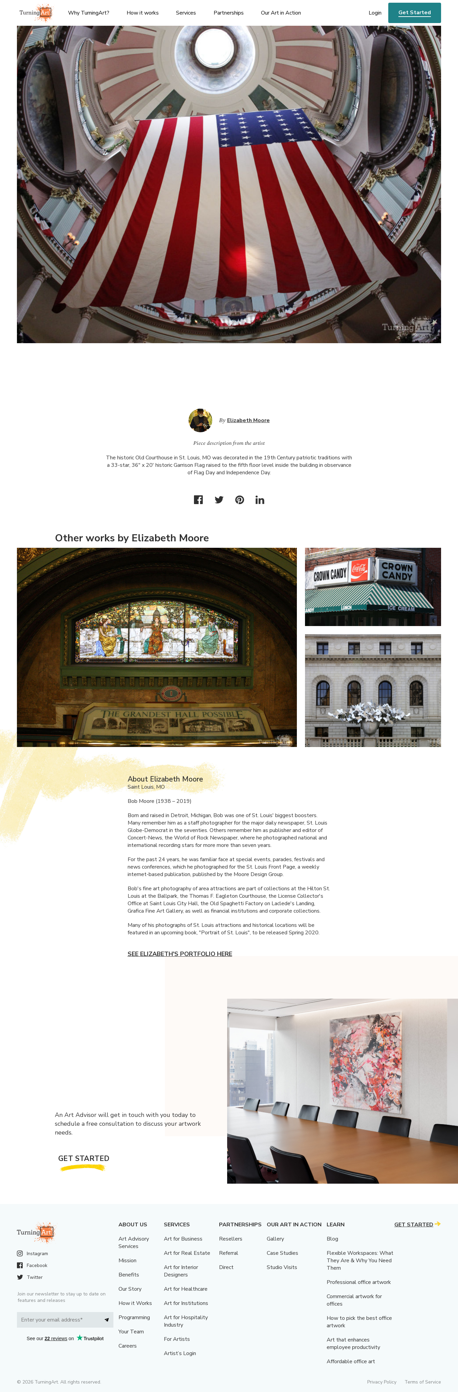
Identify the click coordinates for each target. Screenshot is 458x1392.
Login (375, 13)
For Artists (177, 1339)
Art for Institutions (186, 1303)
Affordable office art (351, 1361)
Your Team (131, 1331)
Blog (332, 1239)
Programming (134, 1317)
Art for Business (183, 1239)
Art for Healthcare (186, 1289)
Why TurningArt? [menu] (88, 13)
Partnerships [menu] (229, 13)
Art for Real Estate (187, 1253)
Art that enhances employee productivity (353, 1343)
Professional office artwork (359, 1282)
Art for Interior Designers (181, 1271)
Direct (226, 1267)
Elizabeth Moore (248, 420)
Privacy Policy (381, 1382)
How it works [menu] (143, 13)
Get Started (414, 12)
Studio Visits (282, 1267)
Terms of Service (423, 1382)
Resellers (230, 1239)
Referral (228, 1253)
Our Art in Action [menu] (281, 13)
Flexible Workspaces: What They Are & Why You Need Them (360, 1260)
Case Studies (282, 1253)
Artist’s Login (180, 1353)
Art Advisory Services (133, 1242)
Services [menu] (186, 13)
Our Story (129, 1289)
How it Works (135, 1303)
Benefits (128, 1275)
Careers (127, 1346)
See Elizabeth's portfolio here (180, 954)
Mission (127, 1260)
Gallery (275, 1239)
